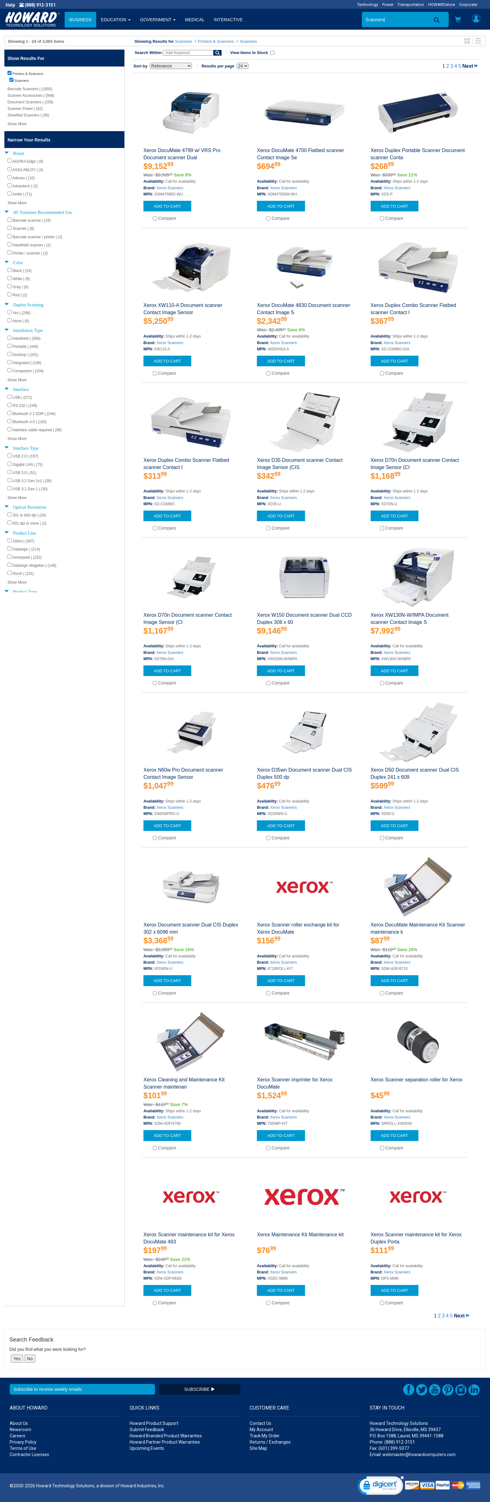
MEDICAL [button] (194, 19)
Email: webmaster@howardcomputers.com (413, 1454)
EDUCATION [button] (116, 19)
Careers (17, 1435)
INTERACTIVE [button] (228, 19)
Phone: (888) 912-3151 (392, 1442)
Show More (17, 124)
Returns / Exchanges (270, 1442)
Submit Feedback (147, 1429)
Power (387, 4)
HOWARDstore (441, 4)
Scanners (183, 41)
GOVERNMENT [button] (158, 19)
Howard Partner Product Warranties (165, 1442)
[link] (380, 1487)
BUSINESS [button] (80, 19)
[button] (458, 20)
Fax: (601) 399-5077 (389, 1448)
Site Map (258, 1448)
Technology (367, 4)
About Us (19, 1423)
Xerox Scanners (170, 188)
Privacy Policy (23, 1442)
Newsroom (20, 1429)
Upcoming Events (147, 1448)
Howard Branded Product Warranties (166, 1435)
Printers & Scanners (216, 41)
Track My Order (265, 1435)
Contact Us (260, 1423)
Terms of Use (23, 1448)
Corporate (468, 4)
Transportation (411, 4)
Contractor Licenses (29, 1454)
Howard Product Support (154, 1423)
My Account (261, 1429)
